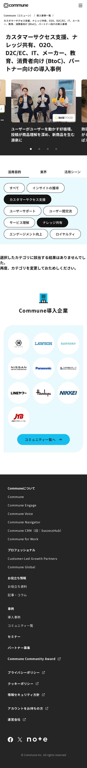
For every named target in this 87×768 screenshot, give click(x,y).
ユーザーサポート (23, 211)
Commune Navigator (24, 522)
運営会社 (14, 719)
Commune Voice (20, 513)
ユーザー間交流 (60, 211)
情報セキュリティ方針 (24, 694)
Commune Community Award (31, 658)
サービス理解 (19, 222)
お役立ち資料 (17, 586)
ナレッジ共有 (52, 222)
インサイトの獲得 (46, 188)
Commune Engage (22, 505)
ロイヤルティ (65, 234)
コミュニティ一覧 (20, 625)
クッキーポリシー (20, 683)
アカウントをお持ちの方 (25, 708)
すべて (14, 188)
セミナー (14, 636)
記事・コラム (17, 595)
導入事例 (14, 617)
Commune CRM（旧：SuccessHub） (35, 530)
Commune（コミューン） (18, 15)
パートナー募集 (19, 647)
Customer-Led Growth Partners (32, 558)
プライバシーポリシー (24, 672)
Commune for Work (23, 539)
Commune (16, 496)
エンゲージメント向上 (26, 234)
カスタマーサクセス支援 (28, 199)
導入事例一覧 (44, 15)
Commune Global (21, 567)
